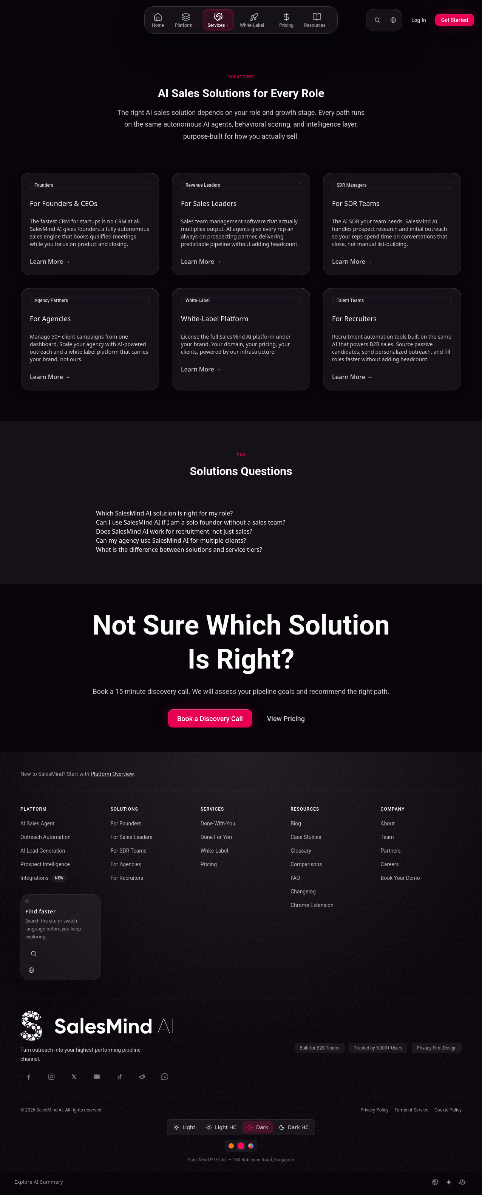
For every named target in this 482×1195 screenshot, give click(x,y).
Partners (391, 851)
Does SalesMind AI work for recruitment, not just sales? (174, 531)
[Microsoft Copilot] (462, 1182)
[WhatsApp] (164, 1076)
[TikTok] (119, 1076)
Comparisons (306, 864)
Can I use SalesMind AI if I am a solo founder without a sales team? (190, 522)
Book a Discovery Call (210, 719)
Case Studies (305, 837)
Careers (390, 864)
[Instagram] (51, 1076)
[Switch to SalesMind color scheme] (241, 1146)
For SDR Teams (128, 851)
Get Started (454, 20)
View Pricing (286, 719)
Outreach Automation (45, 837)
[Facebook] (28, 1076)
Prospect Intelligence (45, 864)
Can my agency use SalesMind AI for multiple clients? (171, 540)
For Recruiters (126, 878)
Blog (295, 823)
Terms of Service (411, 1110)
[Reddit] (142, 1076)
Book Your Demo (400, 878)
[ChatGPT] (435, 1182)
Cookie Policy (448, 1110)
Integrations (43, 878)
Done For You (216, 837)
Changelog (303, 892)
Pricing (209, 864)
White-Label (214, 851)
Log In (418, 20)
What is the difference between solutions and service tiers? (179, 549)
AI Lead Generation (42, 851)
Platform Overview (112, 774)
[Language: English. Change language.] (393, 20)
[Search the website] (377, 20)
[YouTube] (96, 1076)
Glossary (300, 851)
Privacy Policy (374, 1110)
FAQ (295, 878)
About (388, 823)
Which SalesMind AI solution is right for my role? (164, 513)
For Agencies (125, 864)
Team (387, 837)
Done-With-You (218, 823)
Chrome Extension (312, 905)
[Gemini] (448, 1182)
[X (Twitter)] (74, 1076)
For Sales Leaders (131, 837)
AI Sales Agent (37, 823)
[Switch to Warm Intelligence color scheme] (231, 1146)
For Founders (125, 823)
